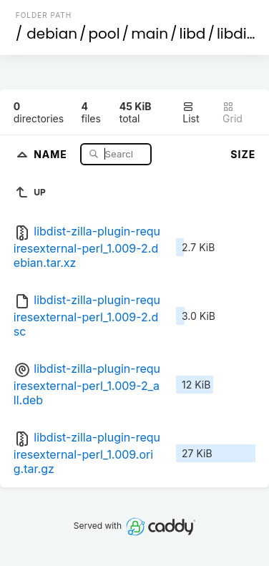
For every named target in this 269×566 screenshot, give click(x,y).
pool (104, 34)
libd (193, 34)
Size (242, 154)
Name (52, 153)
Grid (232, 113)
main (149, 34)
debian (51, 34)
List (190, 113)
